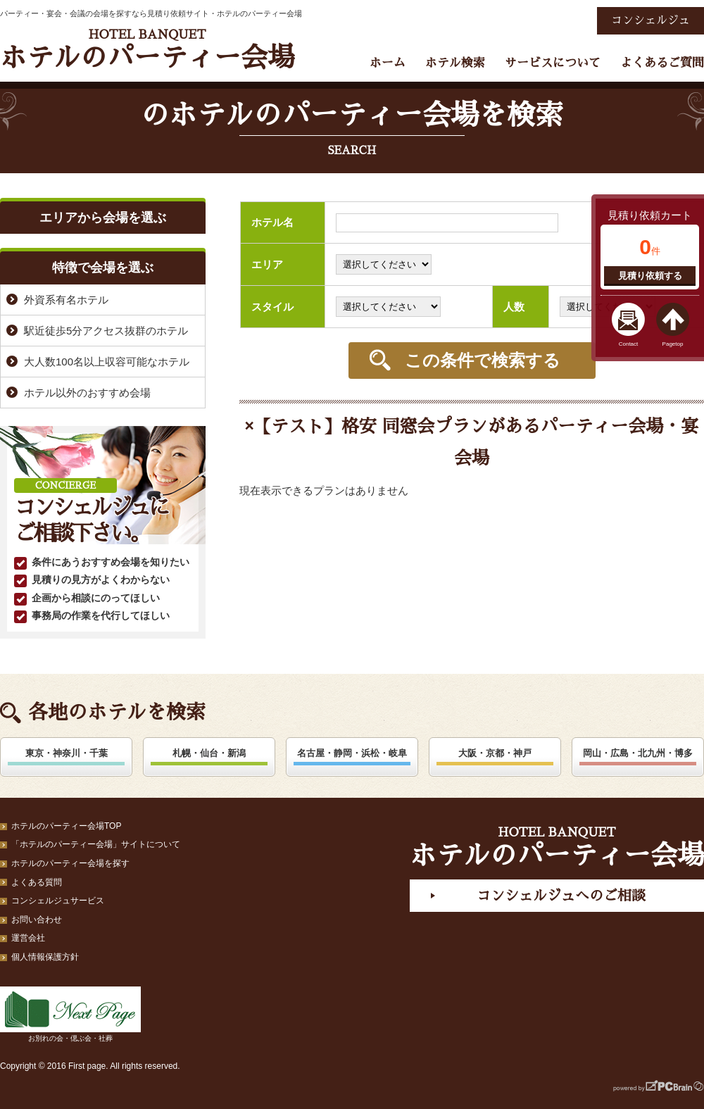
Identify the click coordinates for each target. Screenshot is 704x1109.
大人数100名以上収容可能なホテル (106, 362)
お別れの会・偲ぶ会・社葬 (70, 1014)
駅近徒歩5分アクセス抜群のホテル (106, 331)
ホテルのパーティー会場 (147, 49)
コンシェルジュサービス (57, 901)
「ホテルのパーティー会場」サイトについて (95, 844)
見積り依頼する (650, 275)
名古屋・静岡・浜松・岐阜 (352, 753)
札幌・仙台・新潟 (209, 753)
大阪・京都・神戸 (495, 753)
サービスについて (553, 63)
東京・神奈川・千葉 (66, 753)
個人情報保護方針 (45, 957)
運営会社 (28, 938)
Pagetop (673, 344)
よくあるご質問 (662, 63)
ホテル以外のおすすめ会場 (87, 393)
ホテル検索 (455, 63)
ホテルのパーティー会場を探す (70, 863)
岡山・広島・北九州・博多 (638, 753)
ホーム (388, 63)
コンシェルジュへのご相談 (561, 896)
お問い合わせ (36, 920)
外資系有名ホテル (66, 300)
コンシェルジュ (650, 20)
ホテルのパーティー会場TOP (66, 826)
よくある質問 (36, 882)
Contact (629, 344)
